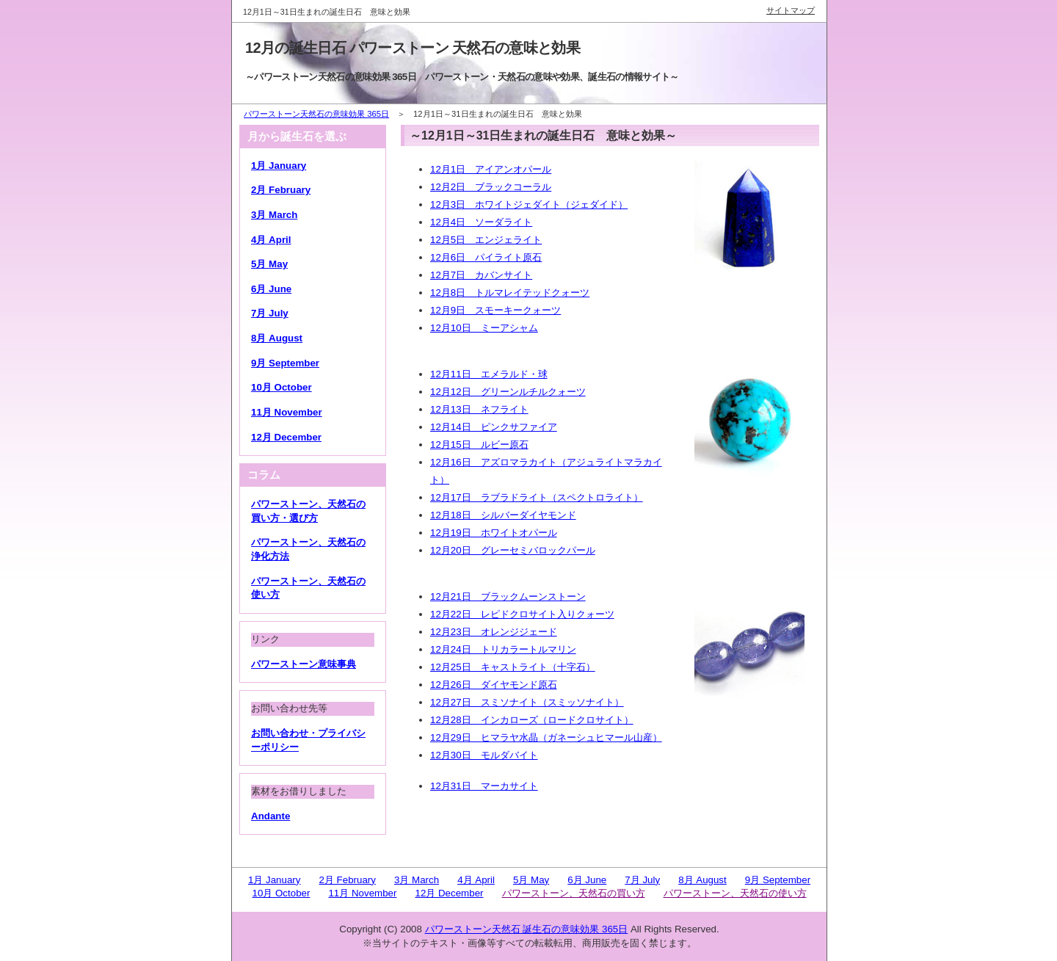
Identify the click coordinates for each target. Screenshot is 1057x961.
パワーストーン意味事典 (303, 664)
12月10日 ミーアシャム (484, 327)
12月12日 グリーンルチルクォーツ (508, 391)
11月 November (286, 412)
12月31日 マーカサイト (484, 785)
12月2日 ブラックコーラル (490, 186)
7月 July (269, 313)
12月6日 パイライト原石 (486, 257)
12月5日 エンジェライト (486, 239)
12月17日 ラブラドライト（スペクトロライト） (536, 497)
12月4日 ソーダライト (481, 222)
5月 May (269, 263)
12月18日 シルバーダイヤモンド (503, 515)
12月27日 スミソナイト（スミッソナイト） (527, 702)
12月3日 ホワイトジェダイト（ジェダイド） (529, 204)
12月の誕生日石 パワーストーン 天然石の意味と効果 (412, 48)
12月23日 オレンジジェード (493, 631)
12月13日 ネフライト (479, 409)
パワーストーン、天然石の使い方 (735, 893)
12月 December (286, 437)
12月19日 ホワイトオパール (493, 532)
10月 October (281, 387)
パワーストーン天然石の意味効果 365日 (316, 113)
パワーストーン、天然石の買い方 (573, 893)
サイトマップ (790, 10)
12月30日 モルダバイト (484, 755)
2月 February (280, 189)
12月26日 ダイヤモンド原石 (493, 684)
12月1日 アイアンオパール (490, 169)
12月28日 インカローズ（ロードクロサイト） (531, 719)
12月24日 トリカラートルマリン (503, 649)
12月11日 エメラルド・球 (489, 374)
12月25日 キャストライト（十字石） (512, 666)
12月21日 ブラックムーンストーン (508, 596)
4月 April (271, 239)
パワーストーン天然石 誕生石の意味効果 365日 (526, 929)
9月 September (285, 363)
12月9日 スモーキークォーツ (495, 310)
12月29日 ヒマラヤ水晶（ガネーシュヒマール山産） (546, 737)
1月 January (278, 165)
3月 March (274, 214)
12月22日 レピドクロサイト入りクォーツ (522, 614)
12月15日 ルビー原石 (479, 444)
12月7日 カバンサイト (481, 274)
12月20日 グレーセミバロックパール (512, 550)
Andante (270, 816)
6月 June (271, 288)
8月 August (276, 338)
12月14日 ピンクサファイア (493, 426)
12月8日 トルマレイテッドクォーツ (509, 292)
